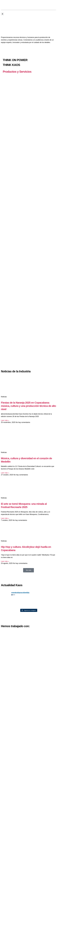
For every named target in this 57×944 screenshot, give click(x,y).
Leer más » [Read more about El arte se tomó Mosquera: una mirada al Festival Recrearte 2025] (5, 518)
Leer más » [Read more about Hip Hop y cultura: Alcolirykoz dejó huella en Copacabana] (5, 561)
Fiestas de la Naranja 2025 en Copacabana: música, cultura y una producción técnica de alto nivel (28, 406)
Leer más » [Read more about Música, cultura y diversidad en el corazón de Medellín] (5, 473)
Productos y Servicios (17, 71)
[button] (28, 9)
